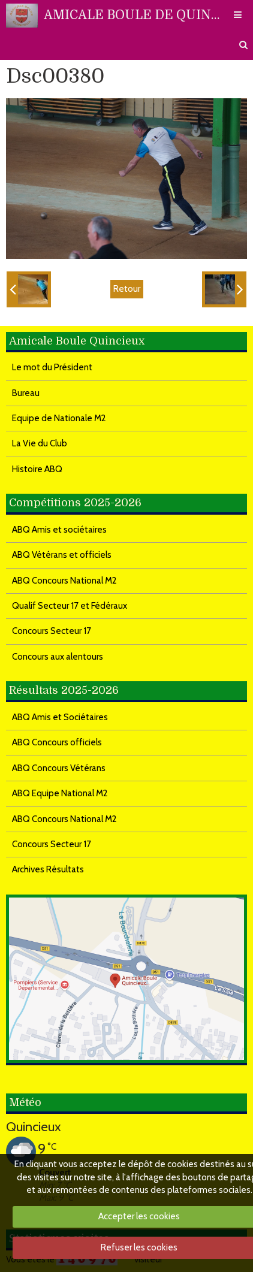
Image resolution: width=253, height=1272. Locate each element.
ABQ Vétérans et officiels (62, 554)
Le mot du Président (52, 367)
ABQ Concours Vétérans (59, 768)
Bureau (26, 393)
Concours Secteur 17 (51, 631)
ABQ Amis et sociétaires (59, 529)
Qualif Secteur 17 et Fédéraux (69, 605)
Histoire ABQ (37, 469)
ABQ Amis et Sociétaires (60, 717)
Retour (126, 288)
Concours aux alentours (57, 656)
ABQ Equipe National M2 (60, 793)
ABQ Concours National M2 (64, 580)
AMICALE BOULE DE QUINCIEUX (132, 15)
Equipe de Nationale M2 (59, 418)
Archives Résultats (48, 869)
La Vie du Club (39, 443)
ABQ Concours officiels (57, 742)
